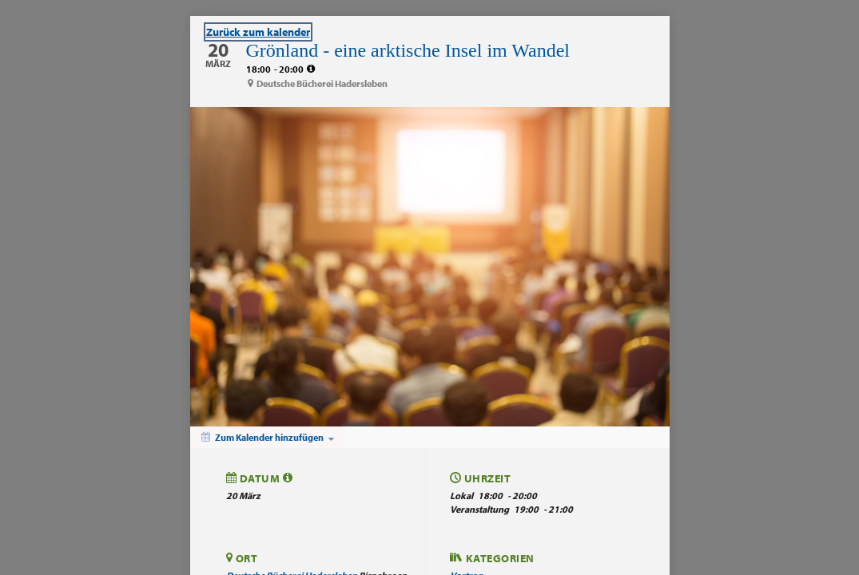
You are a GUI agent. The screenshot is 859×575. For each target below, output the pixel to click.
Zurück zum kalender (258, 32)
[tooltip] (311, 68)
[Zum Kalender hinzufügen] (267, 437)
